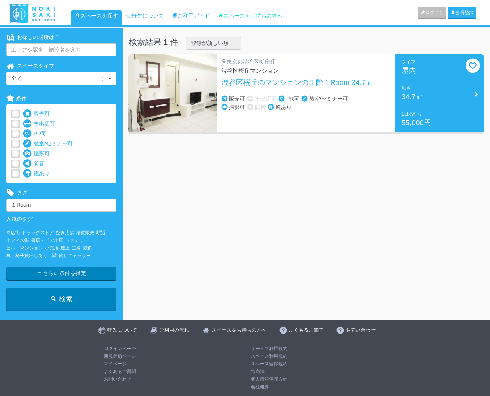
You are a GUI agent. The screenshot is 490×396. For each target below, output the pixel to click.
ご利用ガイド (191, 16)
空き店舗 (65, 232)
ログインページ (120, 348)
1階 (53, 255)
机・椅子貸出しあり (26, 255)
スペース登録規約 (269, 364)
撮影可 (36, 154)
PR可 (34, 134)
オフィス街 (17, 240)
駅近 (101, 232)
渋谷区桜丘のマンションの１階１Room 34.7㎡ (297, 82)
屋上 (65, 248)
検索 (61, 299)
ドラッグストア (38, 232)
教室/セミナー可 (48, 144)
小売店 (52, 248)
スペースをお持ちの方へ (250, 16)
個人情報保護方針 (269, 379)
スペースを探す (96, 16)
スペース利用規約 (269, 356)
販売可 (36, 114)
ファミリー (76, 240)
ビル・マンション (24, 248)
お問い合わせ (117, 379)
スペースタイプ (30, 66)
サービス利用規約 (269, 348)
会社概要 (260, 386)
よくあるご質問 (120, 371)
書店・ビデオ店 (47, 240)
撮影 (87, 248)
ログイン (432, 12)
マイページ (115, 364)
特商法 (258, 371)
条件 (16, 98)
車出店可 (39, 124)
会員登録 (462, 12)
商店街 (13, 232)
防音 (33, 164)
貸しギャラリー (75, 255)
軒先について (145, 16)
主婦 (76, 248)
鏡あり (36, 173)
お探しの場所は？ (33, 37)
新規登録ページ (120, 356)
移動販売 (85, 232)
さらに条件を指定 (61, 273)
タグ (17, 192)
